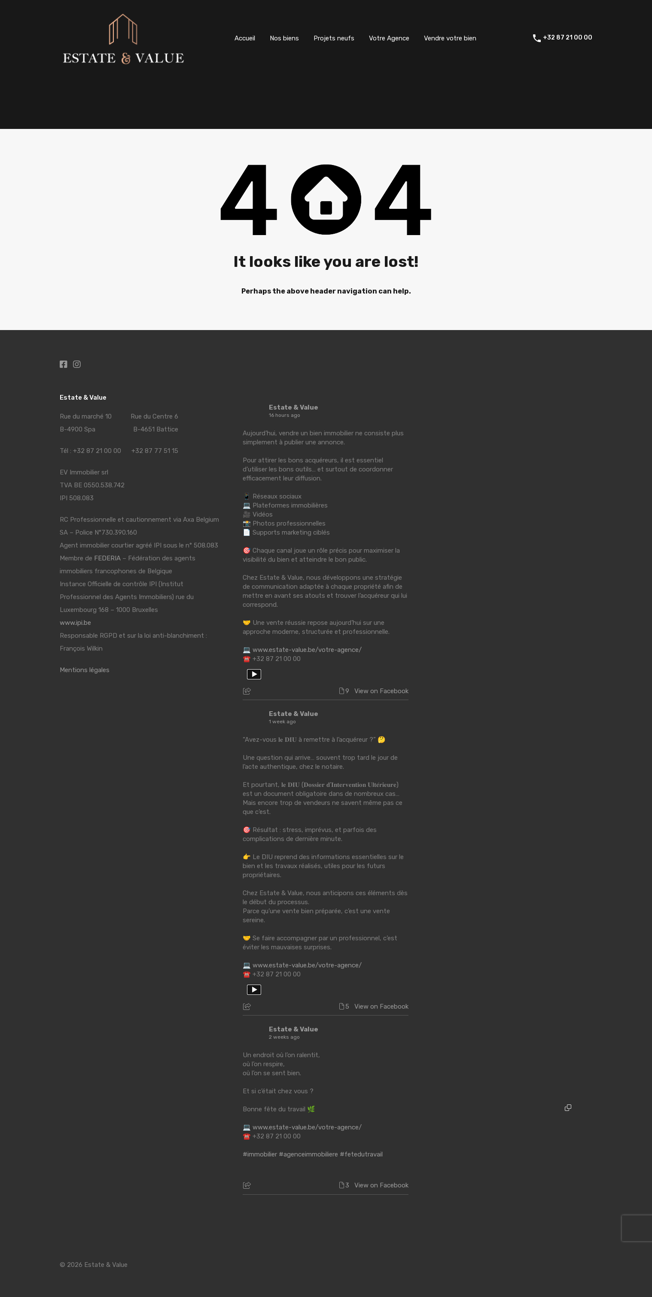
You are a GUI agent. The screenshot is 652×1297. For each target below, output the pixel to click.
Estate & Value (293, 407)
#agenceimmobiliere (308, 1154)
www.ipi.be (75, 623)
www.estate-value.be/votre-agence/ (307, 650)
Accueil (245, 38)
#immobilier (260, 1154)
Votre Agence (389, 38)
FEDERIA (107, 558)
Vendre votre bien (450, 38)
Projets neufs (334, 38)
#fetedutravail (361, 1154)
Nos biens (284, 38)
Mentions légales (85, 670)
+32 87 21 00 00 (567, 37)
